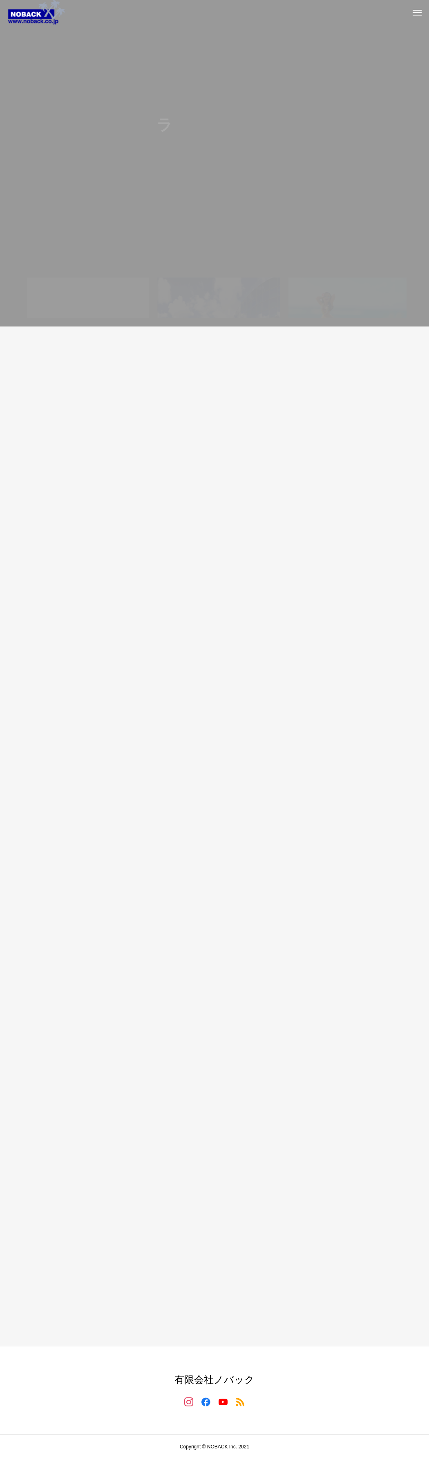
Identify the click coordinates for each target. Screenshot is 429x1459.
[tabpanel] (214, 163)
